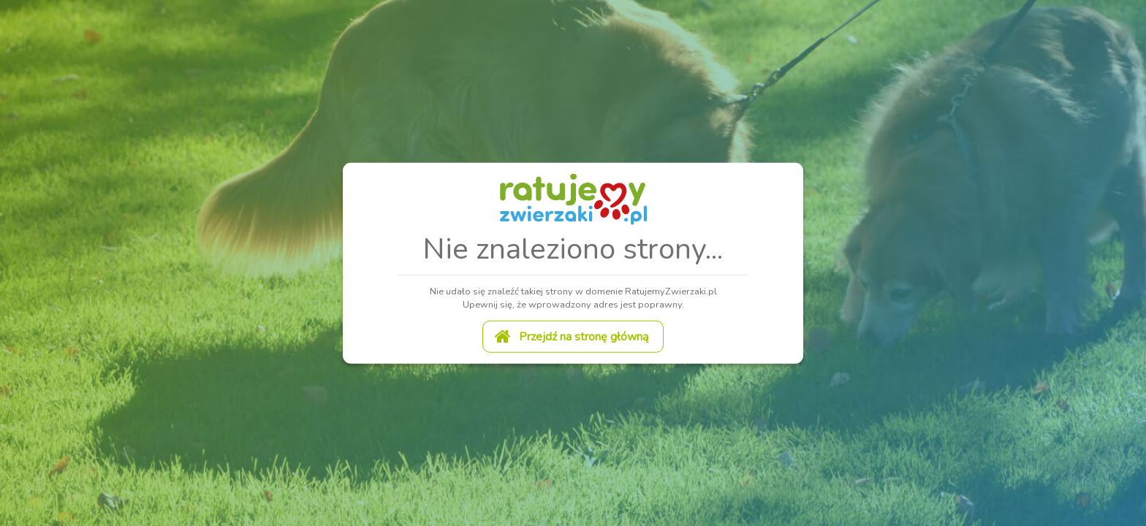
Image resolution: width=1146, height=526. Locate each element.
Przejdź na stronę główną (571, 335)
